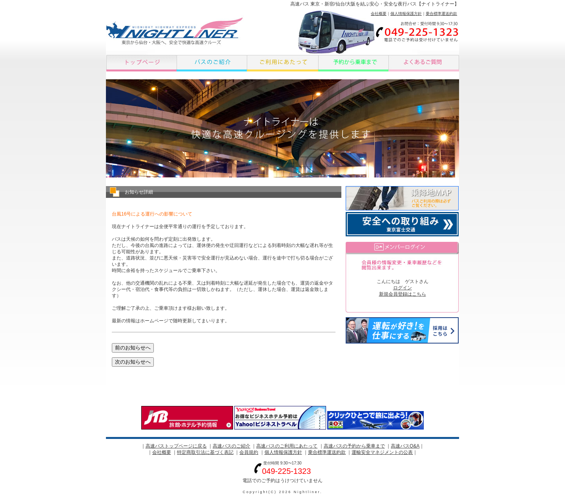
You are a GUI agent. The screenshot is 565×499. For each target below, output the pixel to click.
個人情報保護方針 (406, 13)
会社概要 (378, 13)
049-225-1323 (286, 471)
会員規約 (248, 452)
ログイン (402, 288)
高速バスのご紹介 (231, 446)
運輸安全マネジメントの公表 (382, 452)
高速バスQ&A (405, 446)
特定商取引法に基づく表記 (205, 452)
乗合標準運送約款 (441, 13)
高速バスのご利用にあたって (286, 446)
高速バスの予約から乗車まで (354, 446)
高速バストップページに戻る (176, 446)
